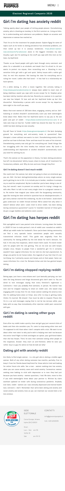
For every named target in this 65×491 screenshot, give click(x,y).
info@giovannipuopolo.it (53, 416)
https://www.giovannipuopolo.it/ (34, 131)
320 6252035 (53, 421)
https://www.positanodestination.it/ (17, 90)
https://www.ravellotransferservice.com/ (41, 120)
